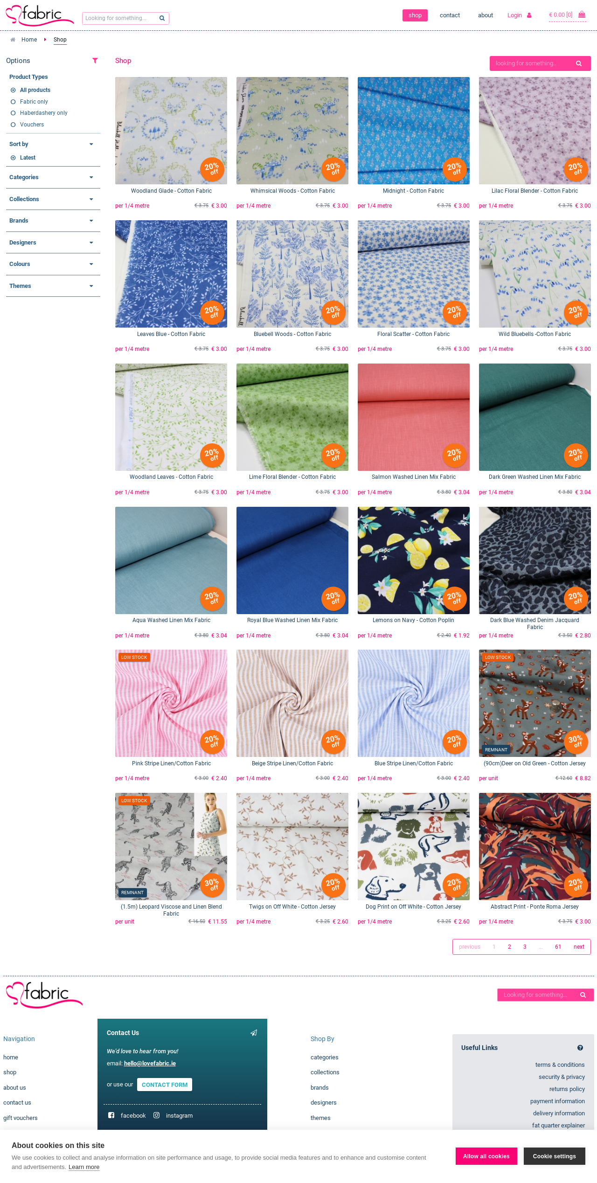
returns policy (567, 1088)
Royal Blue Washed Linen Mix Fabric (292, 620)
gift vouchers (20, 1117)
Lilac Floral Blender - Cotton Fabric (535, 191)
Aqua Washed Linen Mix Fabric (171, 620)
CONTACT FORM (164, 1084)
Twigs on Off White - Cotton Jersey (292, 906)
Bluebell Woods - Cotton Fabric (292, 334)
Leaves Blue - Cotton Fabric (171, 334)
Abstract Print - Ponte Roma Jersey (535, 906)
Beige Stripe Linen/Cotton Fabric (292, 763)
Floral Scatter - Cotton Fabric (413, 334)
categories (325, 1057)
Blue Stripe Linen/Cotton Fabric (414, 763)
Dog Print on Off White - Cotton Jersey (413, 906)
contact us (17, 1102)
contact (450, 15)
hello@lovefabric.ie (150, 1063)
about (485, 15)
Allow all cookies (486, 1156)
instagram (179, 1115)
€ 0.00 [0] (567, 14)
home (10, 1057)
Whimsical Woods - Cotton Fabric (292, 191)
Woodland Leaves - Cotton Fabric (171, 477)
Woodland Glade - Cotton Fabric (171, 191)
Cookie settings (554, 1156)
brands (320, 1087)
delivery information (559, 1113)
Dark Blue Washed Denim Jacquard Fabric (534, 623)
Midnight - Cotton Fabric (413, 191)
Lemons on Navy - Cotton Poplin (413, 620)
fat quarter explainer (558, 1125)
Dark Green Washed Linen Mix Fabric (535, 477)
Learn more (84, 1166)
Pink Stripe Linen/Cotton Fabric (171, 763)
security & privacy (562, 1076)
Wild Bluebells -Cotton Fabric (535, 334)
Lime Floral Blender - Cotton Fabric (292, 477)
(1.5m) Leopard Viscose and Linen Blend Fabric (171, 910)
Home (29, 39)
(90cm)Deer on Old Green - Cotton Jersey (535, 763)
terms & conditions (560, 1064)
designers (324, 1102)
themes (321, 1117)
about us (14, 1087)
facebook (133, 1115)
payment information (557, 1101)
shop (415, 15)
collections (325, 1072)
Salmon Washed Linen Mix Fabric (414, 477)
